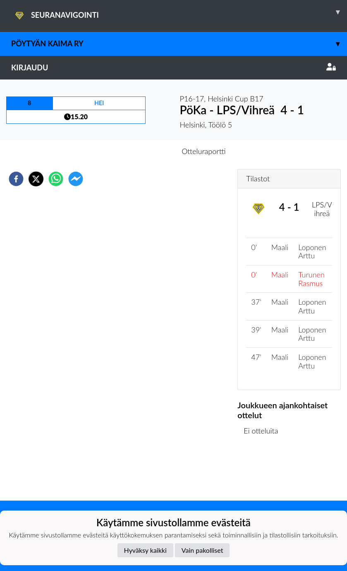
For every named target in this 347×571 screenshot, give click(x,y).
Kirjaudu (173, 67)
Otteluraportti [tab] (204, 151)
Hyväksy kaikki (145, 550)
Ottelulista (264, 473)
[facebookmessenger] (75, 178)
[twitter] (36, 178)
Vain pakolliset (202, 550)
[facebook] (16, 178)
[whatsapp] (55, 178)
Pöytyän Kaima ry (179, 43)
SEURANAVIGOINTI (179, 12)
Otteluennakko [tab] (144, 151)
